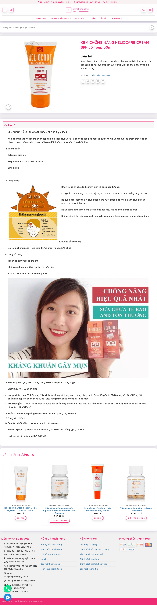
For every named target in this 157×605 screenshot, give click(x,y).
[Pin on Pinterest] (98, 81)
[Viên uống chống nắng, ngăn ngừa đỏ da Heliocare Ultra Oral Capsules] (59, 481)
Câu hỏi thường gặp (50, 564)
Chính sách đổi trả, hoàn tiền (94, 564)
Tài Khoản (116, 18)
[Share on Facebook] (83, 81)
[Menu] (4, 10)
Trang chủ (40, 18)
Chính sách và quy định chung (94, 549)
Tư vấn (92, 18)
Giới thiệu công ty (88, 544)
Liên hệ (103, 18)
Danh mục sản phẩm (60, 18)
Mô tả (9, 125)
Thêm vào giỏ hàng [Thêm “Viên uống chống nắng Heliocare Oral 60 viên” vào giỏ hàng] (136, 518)
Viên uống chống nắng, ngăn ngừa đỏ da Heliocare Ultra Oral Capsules (59, 510)
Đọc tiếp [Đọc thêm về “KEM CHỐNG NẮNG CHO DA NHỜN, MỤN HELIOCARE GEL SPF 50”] (20, 518)
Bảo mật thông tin (89, 569)
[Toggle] (5, 125)
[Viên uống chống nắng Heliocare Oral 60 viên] (136, 481)
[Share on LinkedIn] (103, 81)
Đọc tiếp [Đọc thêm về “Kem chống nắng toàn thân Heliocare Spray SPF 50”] (97, 518)
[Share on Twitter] (88, 81)
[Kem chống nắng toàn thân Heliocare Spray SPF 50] (98, 481)
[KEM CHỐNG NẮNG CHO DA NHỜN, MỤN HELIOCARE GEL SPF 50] (21, 481)
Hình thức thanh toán (51, 549)
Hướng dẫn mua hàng (51, 544)
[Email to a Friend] (93, 81)
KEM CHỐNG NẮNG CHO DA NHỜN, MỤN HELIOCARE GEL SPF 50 (20, 509)
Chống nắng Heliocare (25, 27)
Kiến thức (79, 18)
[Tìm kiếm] (143, 10)
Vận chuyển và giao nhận (92, 554)
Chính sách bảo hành (90, 559)
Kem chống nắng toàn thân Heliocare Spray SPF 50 (97, 509)
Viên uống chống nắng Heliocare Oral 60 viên (136, 509)
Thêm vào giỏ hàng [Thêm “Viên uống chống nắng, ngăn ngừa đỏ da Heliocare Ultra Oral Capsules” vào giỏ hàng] (59, 521)
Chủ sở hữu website (50, 554)
